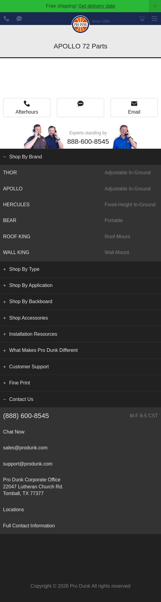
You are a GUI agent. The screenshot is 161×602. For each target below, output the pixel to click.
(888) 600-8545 (80, 416)
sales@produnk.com (25, 447)
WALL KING (80, 252)
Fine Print (19, 382)
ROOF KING (80, 236)
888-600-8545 (6, 18)
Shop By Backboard (30, 301)
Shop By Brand (25, 156)
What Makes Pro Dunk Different (43, 350)
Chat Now (19, 18)
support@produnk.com (27, 463)
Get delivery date (96, 6)
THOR (80, 172)
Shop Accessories (28, 317)
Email (134, 112)
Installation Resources (33, 334)
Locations (13, 509)
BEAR (80, 220)
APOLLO (80, 189)
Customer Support (29, 366)
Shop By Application (30, 285)
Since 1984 (101, 21)
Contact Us (21, 399)
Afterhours (27, 112)
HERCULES (80, 204)
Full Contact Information (29, 525)
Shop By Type (24, 269)
